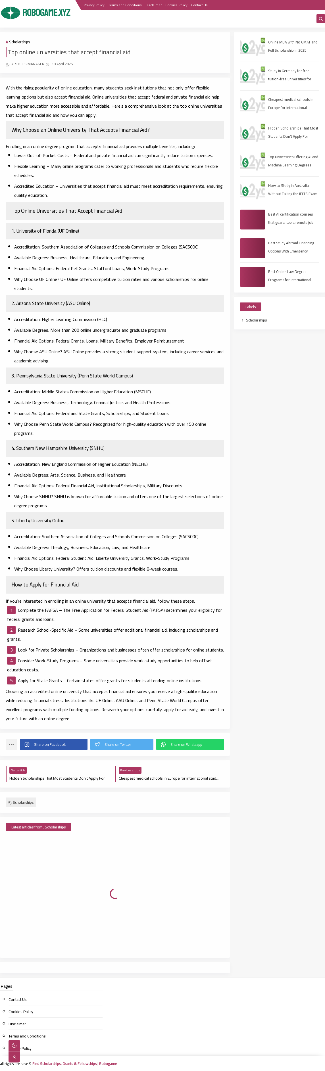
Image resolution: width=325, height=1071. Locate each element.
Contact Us (199, 5)
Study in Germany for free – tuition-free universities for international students (290, 79)
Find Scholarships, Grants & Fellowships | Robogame (74, 1063)
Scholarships (19, 41)
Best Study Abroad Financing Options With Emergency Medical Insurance (291, 251)
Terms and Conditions (125, 5)
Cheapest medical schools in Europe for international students (290, 107)
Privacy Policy (94, 5)
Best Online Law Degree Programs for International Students (289, 279)
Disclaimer (153, 5)
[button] (54, 744)
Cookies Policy (176, 5)
